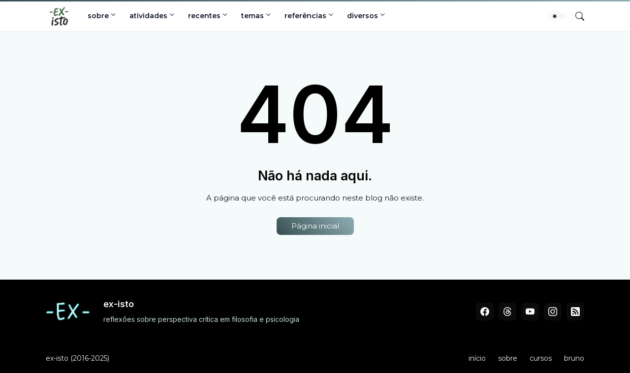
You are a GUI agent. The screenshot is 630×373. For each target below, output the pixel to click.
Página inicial (315, 225)
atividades (148, 15)
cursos (541, 358)
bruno (574, 358)
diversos (362, 15)
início (477, 358)
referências (305, 15)
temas (252, 15)
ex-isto (57, 358)
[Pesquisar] (575, 16)
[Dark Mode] (558, 16)
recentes (204, 15)
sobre (98, 15)
